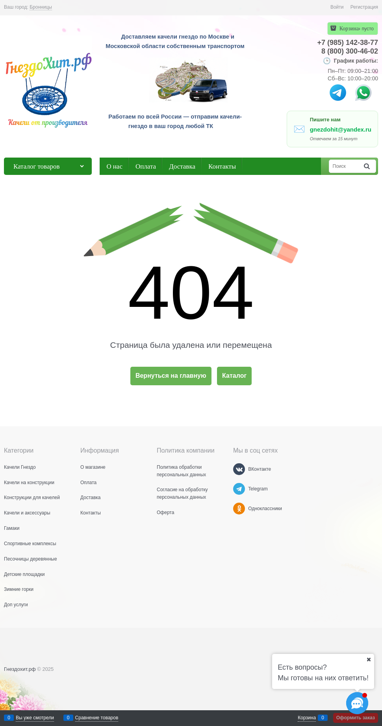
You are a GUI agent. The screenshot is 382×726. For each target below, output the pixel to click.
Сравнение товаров (97, 718)
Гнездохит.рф (20, 669)
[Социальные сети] (357, 703)
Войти (337, 7)
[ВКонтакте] (239, 469)
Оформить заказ (355, 717)
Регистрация (364, 7)
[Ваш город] (369, 659)
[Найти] (367, 166)
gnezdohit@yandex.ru (340, 129)
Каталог (234, 375)
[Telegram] (239, 489)
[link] (41, 7)
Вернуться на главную (170, 375)
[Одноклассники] (239, 508)
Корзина (307, 718)
